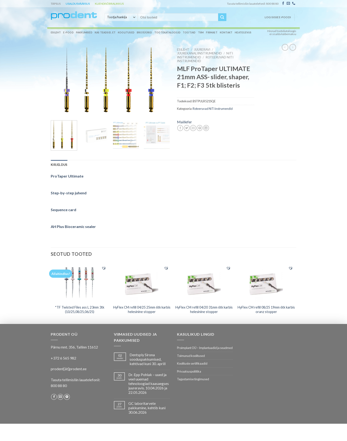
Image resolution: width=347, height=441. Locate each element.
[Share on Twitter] (187, 128)
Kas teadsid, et (105, 32)
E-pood (68, 32)
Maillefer (184, 122)
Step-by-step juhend (69, 193)
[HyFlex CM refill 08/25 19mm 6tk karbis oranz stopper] (266, 283)
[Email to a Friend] (193, 128)
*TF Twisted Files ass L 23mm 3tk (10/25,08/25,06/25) (79, 309)
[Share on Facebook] (180, 128)
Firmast (211, 32)
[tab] (59, 164)
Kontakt (226, 32)
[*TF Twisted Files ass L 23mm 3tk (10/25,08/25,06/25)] (79, 283)
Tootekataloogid (167, 32)
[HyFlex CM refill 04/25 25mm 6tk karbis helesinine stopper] (142, 283)
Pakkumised (84, 32)
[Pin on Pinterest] (199, 128)
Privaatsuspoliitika (189, 371)
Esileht (56, 32)
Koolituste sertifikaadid (192, 363)
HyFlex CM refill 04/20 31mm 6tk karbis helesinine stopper (204, 309)
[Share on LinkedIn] (206, 128)
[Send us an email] (288, 3)
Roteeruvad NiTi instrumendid (213, 108)
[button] (104, 268)
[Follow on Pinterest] (67, 397)
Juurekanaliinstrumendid (199, 53)
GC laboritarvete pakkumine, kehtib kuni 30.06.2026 (147, 407)
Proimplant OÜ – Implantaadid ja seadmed (205, 348)
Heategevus (243, 32)
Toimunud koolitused (191, 356)
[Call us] (293, 3)
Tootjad (189, 32)
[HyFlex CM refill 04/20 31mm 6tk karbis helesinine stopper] (204, 283)
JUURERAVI (202, 49)
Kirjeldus (59, 165)
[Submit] (222, 17)
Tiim (201, 32)
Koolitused (126, 32)
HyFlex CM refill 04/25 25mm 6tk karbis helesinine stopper (141, 309)
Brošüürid (144, 32)
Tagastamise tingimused (193, 379)
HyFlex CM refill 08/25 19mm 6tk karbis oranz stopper (266, 309)
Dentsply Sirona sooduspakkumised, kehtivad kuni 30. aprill (148, 359)
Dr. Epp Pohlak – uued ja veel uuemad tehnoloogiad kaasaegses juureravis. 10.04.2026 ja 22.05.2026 (148, 383)
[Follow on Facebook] (283, 3)
